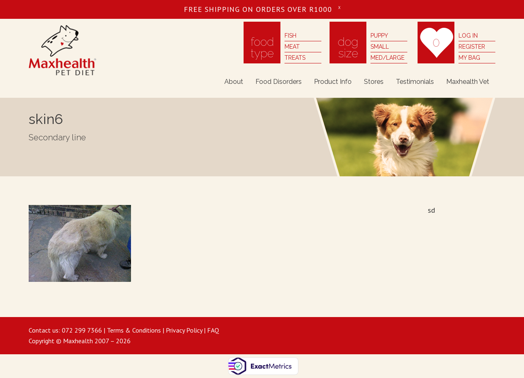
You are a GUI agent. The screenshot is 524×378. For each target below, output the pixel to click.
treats (295, 57)
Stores (374, 82)
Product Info (333, 82)
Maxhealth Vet (467, 82)
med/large (387, 57)
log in (468, 35)
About (233, 82)
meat (292, 46)
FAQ (213, 330)
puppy (379, 35)
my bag (469, 57)
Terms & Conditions (134, 330)
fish (290, 35)
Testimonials (415, 82)
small (379, 46)
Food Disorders (278, 82)
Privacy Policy (184, 330)
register (471, 46)
